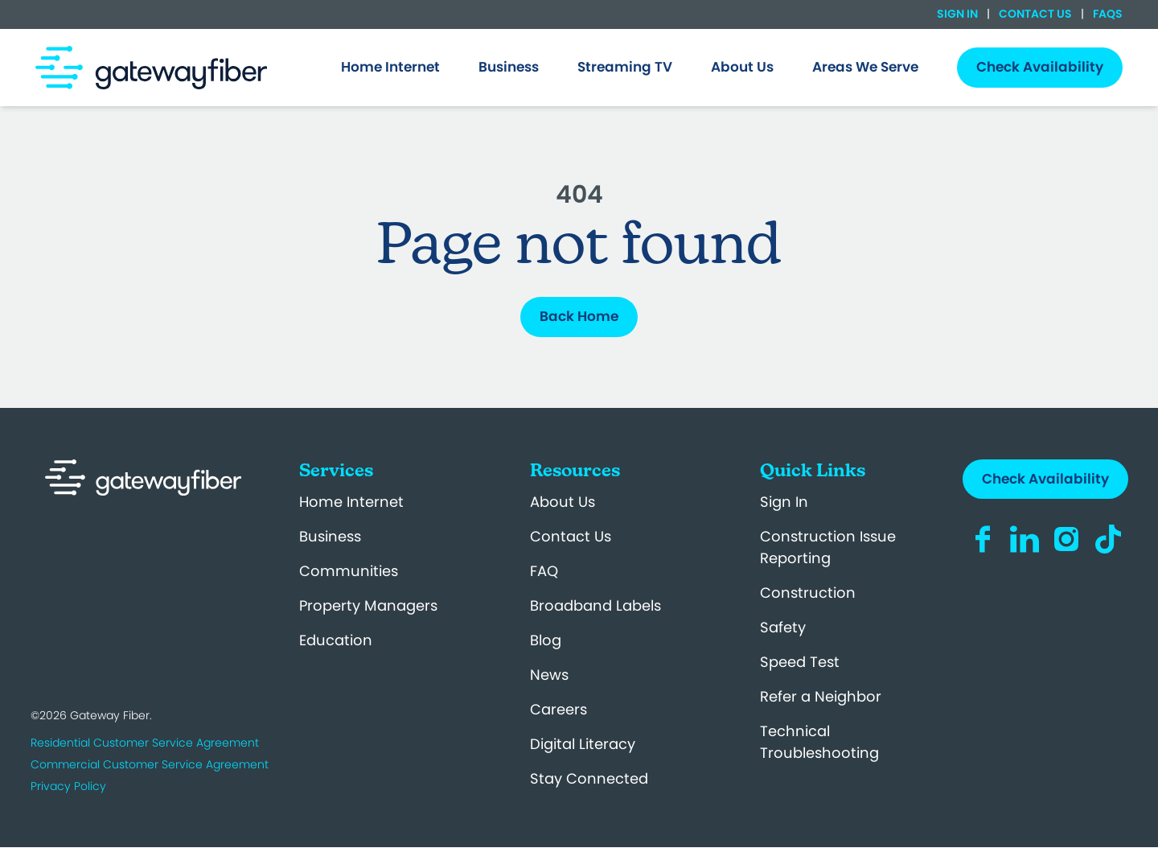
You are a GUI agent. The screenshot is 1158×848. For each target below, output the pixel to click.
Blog (545, 640)
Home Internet (351, 502)
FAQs (1106, 14)
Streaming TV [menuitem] (624, 66)
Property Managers (368, 605)
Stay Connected (589, 778)
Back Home (579, 316)
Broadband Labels (595, 605)
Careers (558, 709)
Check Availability (1045, 478)
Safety (783, 627)
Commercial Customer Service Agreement (150, 764)
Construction (808, 592)
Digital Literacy (582, 744)
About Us (562, 502)
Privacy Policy (68, 786)
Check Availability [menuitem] (1039, 66)
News (549, 675)
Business (330, 536)
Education (335, 640)
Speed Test (800, 662)
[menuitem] (390, 67)
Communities (348, 571)
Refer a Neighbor (820, 696)
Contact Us (1035, 14)
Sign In (958, 14)
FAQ (544, 571)
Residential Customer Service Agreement (145, 743)
